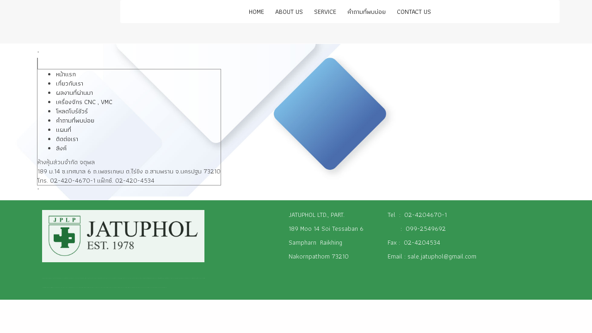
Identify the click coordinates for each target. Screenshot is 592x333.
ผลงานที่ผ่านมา (74, 92)
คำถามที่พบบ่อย (366, 11)
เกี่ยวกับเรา (69, 83)
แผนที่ (63, 129)
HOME (256, 11)
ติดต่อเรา (67, 139)
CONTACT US (414, 11)
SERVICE (325, 11)
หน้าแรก (66, 74)
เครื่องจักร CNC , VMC (84, 102)
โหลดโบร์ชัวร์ (72, 111)
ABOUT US (289, 11)
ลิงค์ (61, 148)
